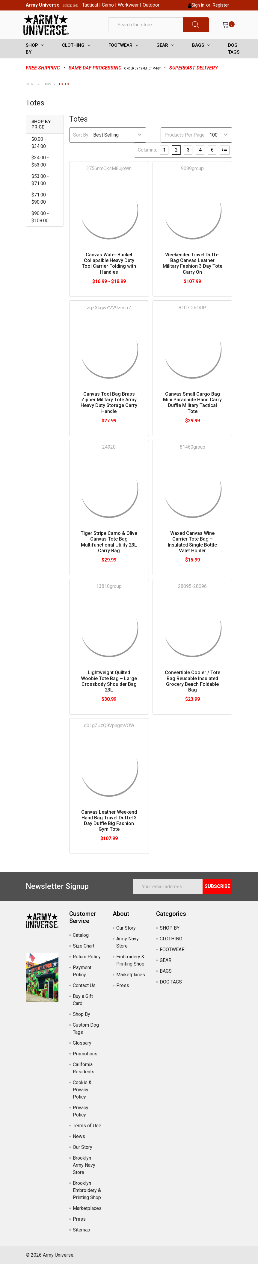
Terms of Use (87, 1133)
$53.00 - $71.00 (40, 187)
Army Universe (43, 5)
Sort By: (81, 142)
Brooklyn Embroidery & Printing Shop (87, 1197)
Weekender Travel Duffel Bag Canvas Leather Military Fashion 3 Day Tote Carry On (192, 270)
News (79, 1143)
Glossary (82, 1050)
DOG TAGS (233, 56)
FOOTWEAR (120, 52)
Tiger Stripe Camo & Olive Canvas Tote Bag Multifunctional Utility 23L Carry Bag (109, 549)
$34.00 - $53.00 (40, 168)
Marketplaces (87, 1215)
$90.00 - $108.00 (40, 224)
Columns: (147, 157)
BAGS (198, 52)
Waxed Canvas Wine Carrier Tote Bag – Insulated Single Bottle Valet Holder (192, 549)
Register (221, 5)
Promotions (85, 1061)
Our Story (82, 1154)
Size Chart (83, 953)
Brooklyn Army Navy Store (84, 1172)
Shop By (81, 1021)
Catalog (81, 942)
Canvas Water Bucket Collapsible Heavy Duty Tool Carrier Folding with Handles (109, 270)
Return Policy (87, 964)
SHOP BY (32, 56)
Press (79, 1226)
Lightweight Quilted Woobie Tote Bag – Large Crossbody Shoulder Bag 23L (109, 688)
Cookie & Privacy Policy (82, 1097)
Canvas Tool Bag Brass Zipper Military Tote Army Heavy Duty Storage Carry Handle (109, 409)
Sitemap (81, 1237)
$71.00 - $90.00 (40, 205)
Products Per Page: (185, 142)
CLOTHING (73, 52)
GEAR (162, 52)
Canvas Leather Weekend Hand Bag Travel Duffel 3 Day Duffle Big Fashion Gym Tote (109, 827)
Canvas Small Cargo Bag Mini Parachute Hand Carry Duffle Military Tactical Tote (192, 409)
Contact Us (84, 992)
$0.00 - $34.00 (38, 149)
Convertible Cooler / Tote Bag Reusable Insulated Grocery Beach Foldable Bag (192, 688)
